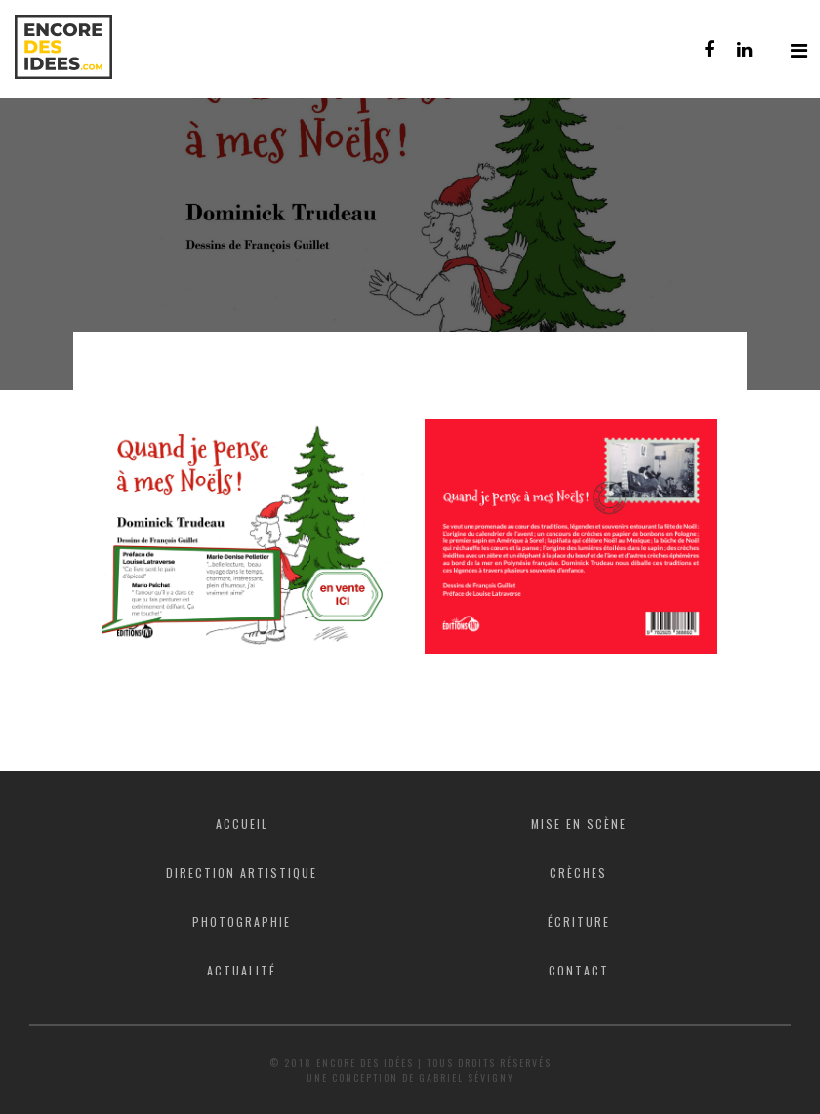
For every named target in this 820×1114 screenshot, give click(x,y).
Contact (579, 970)
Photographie (241, 921)
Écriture (579, 921)
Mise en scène (579, 824)
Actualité (241, 970)
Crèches (578, 872)
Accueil (242, 824)
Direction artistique (241, 872)
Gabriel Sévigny (466, 1077)
